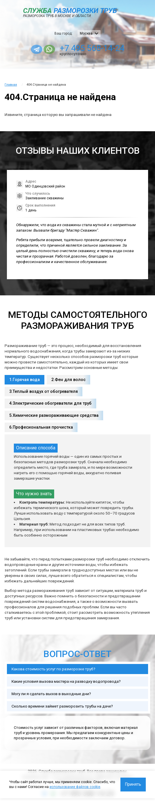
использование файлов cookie (75, 787)
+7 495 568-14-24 (92, 48)
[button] (145, 224)
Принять (133, 784)
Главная (11, 85)
